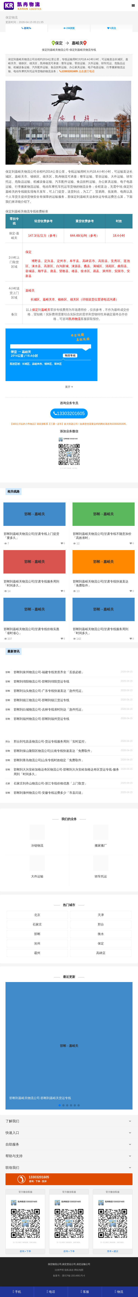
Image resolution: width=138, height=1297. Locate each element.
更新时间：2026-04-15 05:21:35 (24, 22)
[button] (59, 1105)
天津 (101, 914)
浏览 (69, 28)
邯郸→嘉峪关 (34, 514)
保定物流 (12, 17)
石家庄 (37, 924)
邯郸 (37, 934)
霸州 (37, 953)
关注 (111, 28)
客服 (85, 1291)
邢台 (101, 924)
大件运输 (37, 876)
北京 (37, 914)
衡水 (101, 934)
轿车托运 (101, 876)
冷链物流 (37, 845)
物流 (119, 1291)
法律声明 (59, 1270)
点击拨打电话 (77, 71)
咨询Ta (26, 28)
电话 (51, 1291)
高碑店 (100, 953)
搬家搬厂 (101, 845)
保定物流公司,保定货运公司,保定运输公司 (69, 1264)
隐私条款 (69, 1270)
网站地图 (78, 1270)
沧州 (37, 943)
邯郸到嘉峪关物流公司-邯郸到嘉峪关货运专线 (40, 1098)
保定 (101, 943)
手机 (17, 1291)
